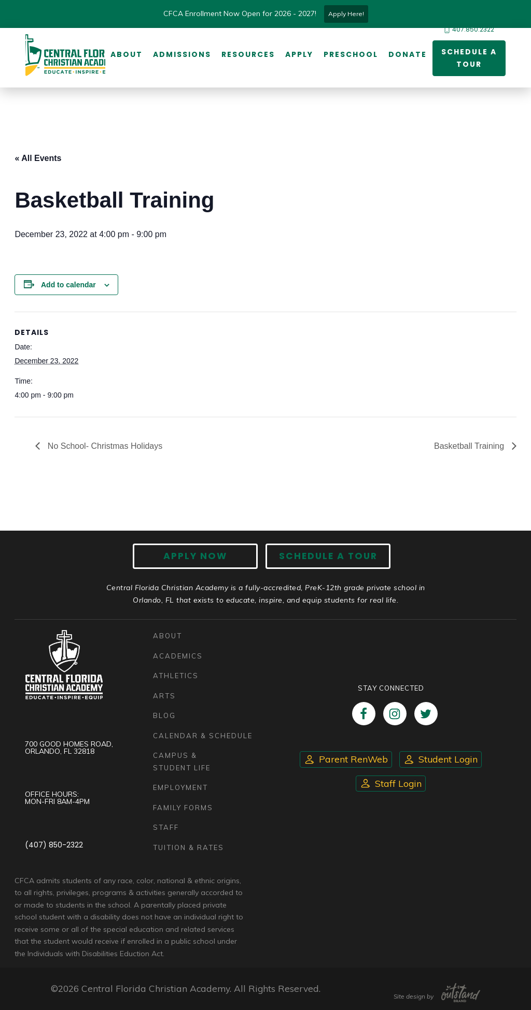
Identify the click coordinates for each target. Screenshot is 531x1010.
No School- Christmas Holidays (103, 446)
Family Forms (183, 807)
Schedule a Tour (469, 58)
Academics (178, 656)
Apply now (196, 556)
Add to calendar (68, 285)
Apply (299, 54)
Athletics (176, 675)
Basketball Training (470, 446)
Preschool (351, 54)
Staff (166, 827)
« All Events (38, 158)
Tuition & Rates (188, 847)
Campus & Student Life (182, 761)
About (126, 54)
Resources (248, 54)
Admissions (182, 54)
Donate (407, 54)
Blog (164, 715)
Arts (164, 696)
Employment (180, 787)
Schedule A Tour (328, 556)
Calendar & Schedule (203, 735)
